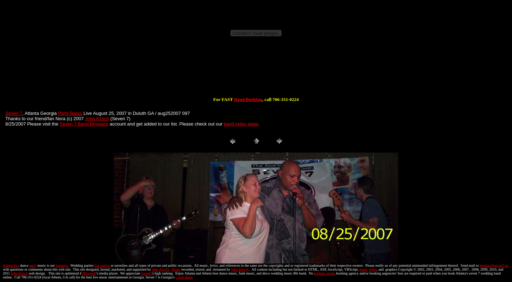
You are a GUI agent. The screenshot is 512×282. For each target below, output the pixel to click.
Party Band (69, 113)
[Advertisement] (256, 74)
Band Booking (248, 99)
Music (175, 269)
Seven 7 (13, 113)
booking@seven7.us (494, 265)
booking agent (324, 273)
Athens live (11, 265)
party (33, 265)
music (363, 269)
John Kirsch (97, 118)
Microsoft (89, 273)
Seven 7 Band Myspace (84, 124)
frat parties (102, 265)
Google (146, 273)
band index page (241, 124)
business (62, 265)
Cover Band (184, 277)
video (373, 269)
